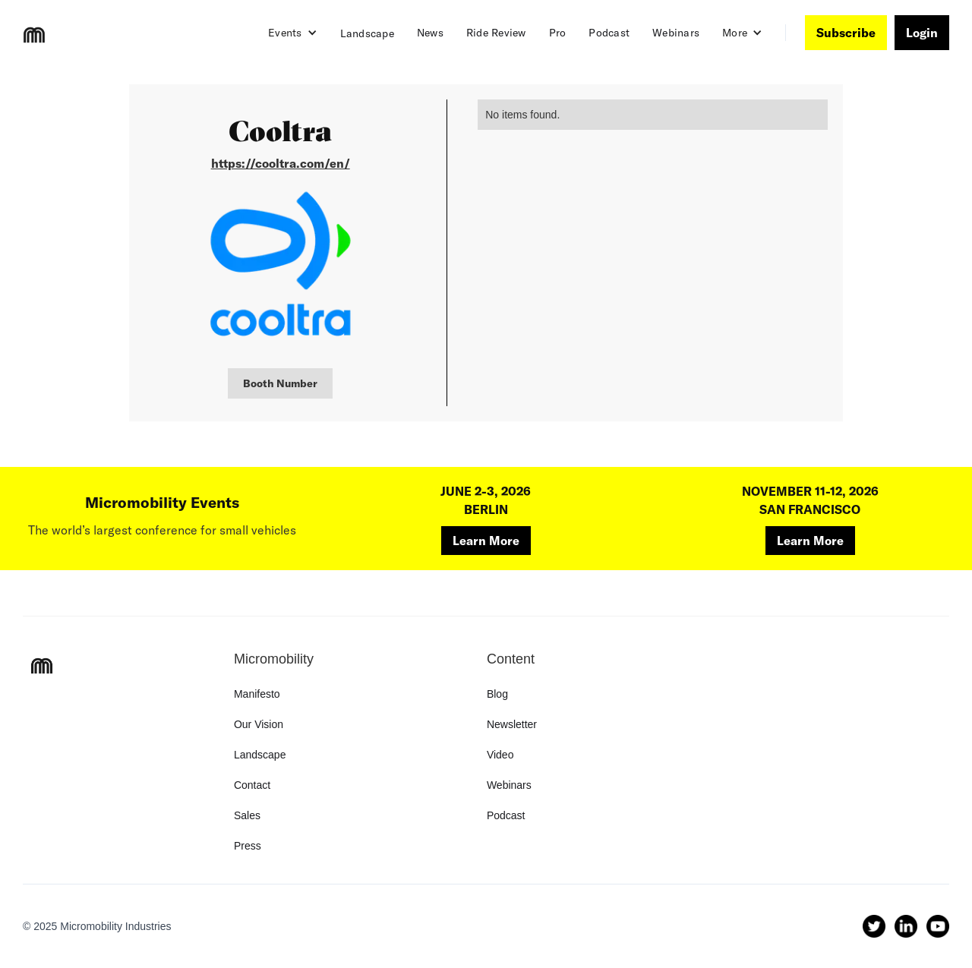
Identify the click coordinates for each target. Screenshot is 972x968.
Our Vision (258, 724)
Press (247, 846)
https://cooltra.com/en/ (280, 163)
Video (500, 755)
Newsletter (512, 724)
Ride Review (496, 32)
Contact (252, 785)
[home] (34, 35)
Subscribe (846, 32)
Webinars (675, 32)
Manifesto (257, 694)
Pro (557, 32)
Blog (497, 694)
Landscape (367, 33)
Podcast (609, 32)
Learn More (486, 540)
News (430, 32)
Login (922, 32)
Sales (247, 815)
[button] (292, 32)
